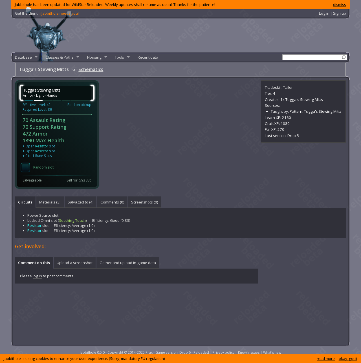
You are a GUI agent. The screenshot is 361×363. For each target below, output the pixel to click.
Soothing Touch (72, 220)
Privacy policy (223, 352)
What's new (272, 352)
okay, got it (348, 358)
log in (37, 275)
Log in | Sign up (332, 13)
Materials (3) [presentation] (50, 202)
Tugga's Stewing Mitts (304, 99)
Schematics (90, 69)
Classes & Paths (59, 57)
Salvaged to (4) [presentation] (81, 202)
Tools (119, 57)
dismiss (339, 4)
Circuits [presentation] (25, 202)
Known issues (248, 352)
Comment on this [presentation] (34, 262)
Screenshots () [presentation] (144, 202)
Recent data (148, 57)
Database (23, 57)
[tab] (25, 202)
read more (326, 358)
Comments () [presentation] (112, 202)
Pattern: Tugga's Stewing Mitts (316, 111)
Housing (94, 57)
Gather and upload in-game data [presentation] (128, 262)
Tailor (288, 87)
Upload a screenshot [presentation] (75, 262)
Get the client (47, 13)
